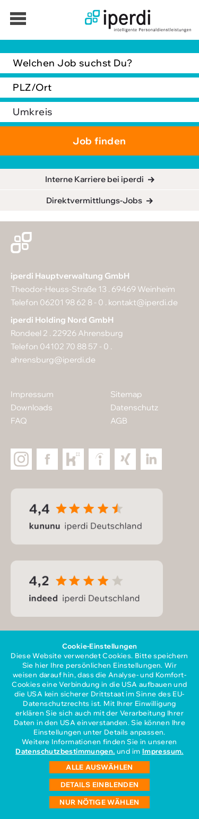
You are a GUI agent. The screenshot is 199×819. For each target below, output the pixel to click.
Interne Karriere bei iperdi (94, 179)
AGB (118, 421)
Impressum (32, 394)
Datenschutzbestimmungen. (65, 751)
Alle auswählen (99, 767)
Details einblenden (99, 784)
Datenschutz (134, 407)
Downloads (32, 407)
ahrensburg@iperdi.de (53, 360)
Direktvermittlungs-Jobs (94, 200)
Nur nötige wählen (99, 802)
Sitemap (126, 394)
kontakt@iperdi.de (143, 302)
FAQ (19, 421)
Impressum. (163, 751)
